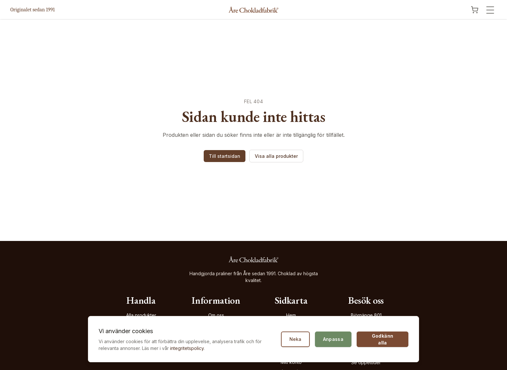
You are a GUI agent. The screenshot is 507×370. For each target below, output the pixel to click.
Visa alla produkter (276, 156)
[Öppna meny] (490, 10)
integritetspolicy (187, 348)
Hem (291, 315)
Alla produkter (141, 315)
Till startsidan (224, 156)
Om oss (216, 315)
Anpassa (333, 339)
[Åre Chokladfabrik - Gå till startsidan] (253, 10)
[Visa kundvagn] (474, 9)
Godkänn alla (382, 339)
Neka (295, 339)
